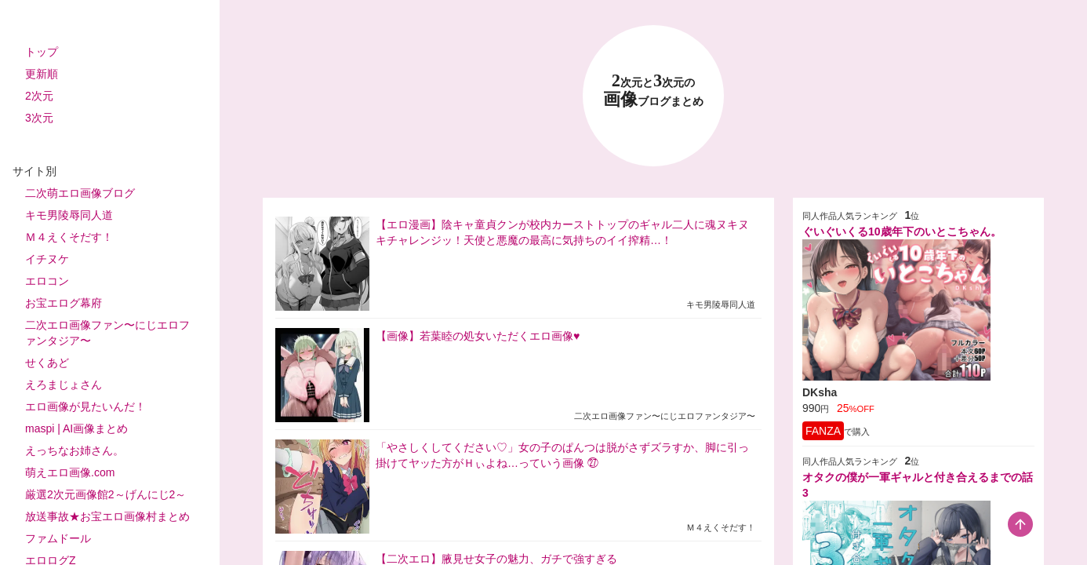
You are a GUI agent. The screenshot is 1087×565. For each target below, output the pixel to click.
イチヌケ (47, 259)
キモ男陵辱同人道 (69, 215)
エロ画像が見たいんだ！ (85, 406)
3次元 (39, 117)
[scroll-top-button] (1020, 524)
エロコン (47, 281)
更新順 (41, 73)
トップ (41, 52)
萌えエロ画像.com (70, 472)
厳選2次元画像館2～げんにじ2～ (105, 494)
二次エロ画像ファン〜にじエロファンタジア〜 (107, 333)
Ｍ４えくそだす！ (69, 237)
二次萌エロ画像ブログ (80, 193)
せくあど (47, 362)
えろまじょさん (63, 384)
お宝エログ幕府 (63, 303)
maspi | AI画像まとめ (76, 428)
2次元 (39, 95)
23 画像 (653, 90)
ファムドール (58, 538)
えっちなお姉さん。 (74, 450)
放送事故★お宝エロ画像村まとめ (107, 516)
